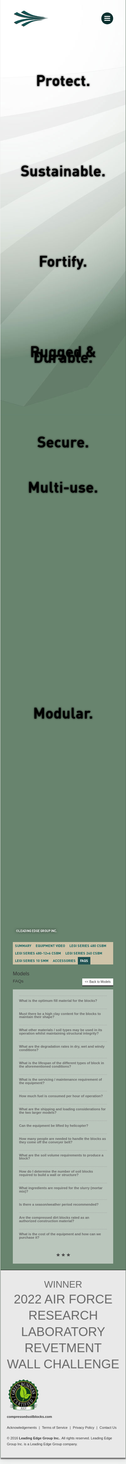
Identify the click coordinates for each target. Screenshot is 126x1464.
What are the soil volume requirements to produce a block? (61, 1156)
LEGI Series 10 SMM (31, 961)
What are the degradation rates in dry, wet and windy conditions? (61, 1048)
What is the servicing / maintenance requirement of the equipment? (60, 1081)
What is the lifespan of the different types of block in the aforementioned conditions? (61, 1064)
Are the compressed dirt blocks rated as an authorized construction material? (54, 1219)
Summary (23, 946)
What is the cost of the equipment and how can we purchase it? (60, 1235)
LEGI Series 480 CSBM (87, 946)
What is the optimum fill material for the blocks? (58, 1000)
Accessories (64, 961)
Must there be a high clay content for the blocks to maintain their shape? (60, 1015)
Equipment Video (50, 946)
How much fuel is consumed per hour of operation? (61, 1096)
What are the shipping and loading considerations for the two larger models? (62, 1110)
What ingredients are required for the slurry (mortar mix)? (61, 1189)
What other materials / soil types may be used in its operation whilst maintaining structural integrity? (60, 1031)
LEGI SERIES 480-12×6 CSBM (38, 953)
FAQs (84, 961)
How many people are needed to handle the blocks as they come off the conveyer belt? (62, 1140)
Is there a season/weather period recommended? (58, 1204)
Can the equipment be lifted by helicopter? (53, 1125)
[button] (63, 1002)
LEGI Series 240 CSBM (83, 953)
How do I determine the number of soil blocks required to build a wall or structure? (56, 1173)
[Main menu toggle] (107, 18)
